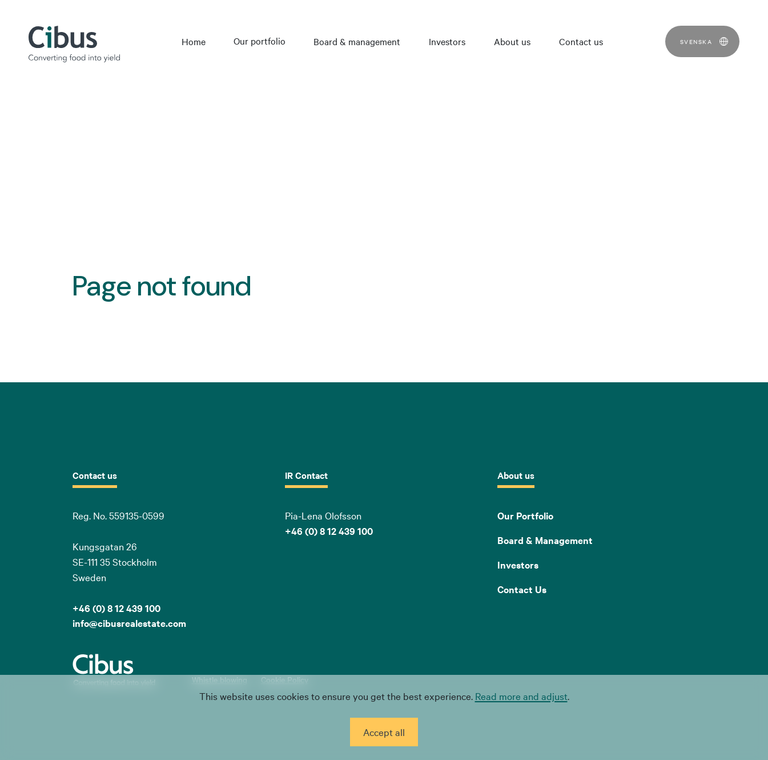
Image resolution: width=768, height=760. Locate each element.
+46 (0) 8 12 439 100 (329, 531)
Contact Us (521, 589)
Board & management (356, 41)
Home (194, 41)
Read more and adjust (521, 695)
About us (512, 41)
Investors (447, 41)
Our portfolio (260, 40)
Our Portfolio (525, 515)
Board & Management (545, 540)
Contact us (581, 41)
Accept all (384, 731)
